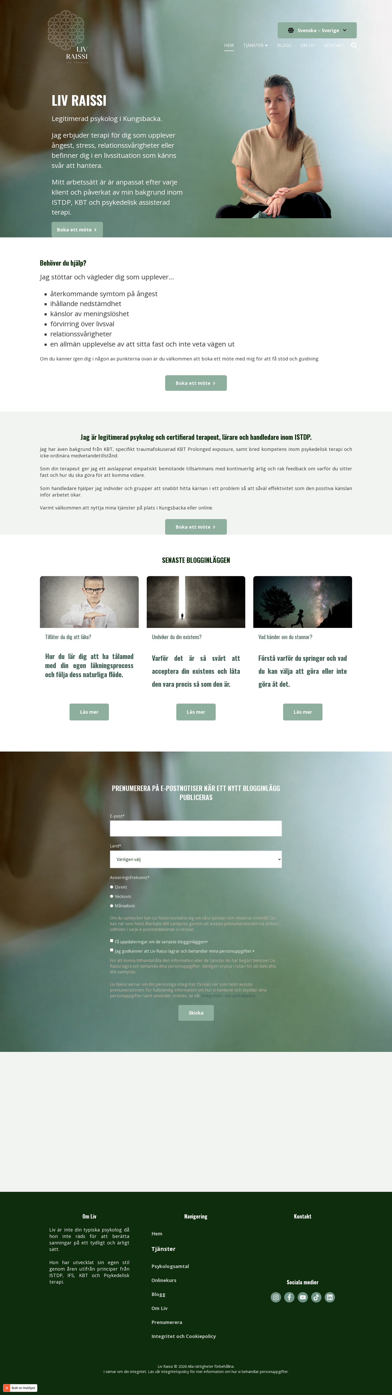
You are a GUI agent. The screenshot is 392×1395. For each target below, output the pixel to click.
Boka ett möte (77, 241)
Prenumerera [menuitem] (166, 1322)
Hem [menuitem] (156, 1233)
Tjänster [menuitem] (163, 1248)
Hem (229, 45)
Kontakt (334, 45)
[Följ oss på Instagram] (276, 1297)
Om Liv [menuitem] (159, 1308)
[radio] (196, 887)
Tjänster (253, 45)
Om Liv (307, 45)
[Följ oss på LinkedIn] (330, 1297)
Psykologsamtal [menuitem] (170, 1266)
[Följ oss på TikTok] (316, 1297)
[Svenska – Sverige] (317, 30)
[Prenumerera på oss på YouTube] (303, 1297)
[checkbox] (196, 896)
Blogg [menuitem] (158, 1294)
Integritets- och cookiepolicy (228, 996)
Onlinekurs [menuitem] (163, 1280)
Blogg (284, 45)
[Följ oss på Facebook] (289, 1297)
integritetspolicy (175, 1371)
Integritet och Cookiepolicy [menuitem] (183, 1336)
